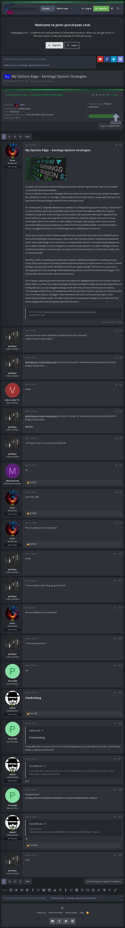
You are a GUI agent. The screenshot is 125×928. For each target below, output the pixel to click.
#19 (120, 816)
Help (82, 912)
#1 (120, 145)
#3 (120, 357)
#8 (120, 492)
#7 (120, 465)
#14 (120, 665)
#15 (120, 692)
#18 (120, 789)
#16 (120, 723)
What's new (62, 8)
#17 (120, 759)
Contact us (41, 912)
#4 (120, 384)
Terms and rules (55, 912)
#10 (120, 554)
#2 (120, 330)
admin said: (34, 730)
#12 (120, 607)
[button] (53, 8)
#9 (120, 523)
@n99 (28, 362)
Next (27, 136)
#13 (120, 638)
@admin (29, 426)
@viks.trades (51, 362)
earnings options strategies (41, 81)
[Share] (116, 145)
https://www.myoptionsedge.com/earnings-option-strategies (69, 312)
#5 (120, 411)
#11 (120, 580)
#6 (120, 438)
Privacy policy (71, 912)
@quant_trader (38, 362)
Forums (46, 8)
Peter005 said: (36, 766)
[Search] (118, 8)
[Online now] (12, 157)
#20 (120, 855)
